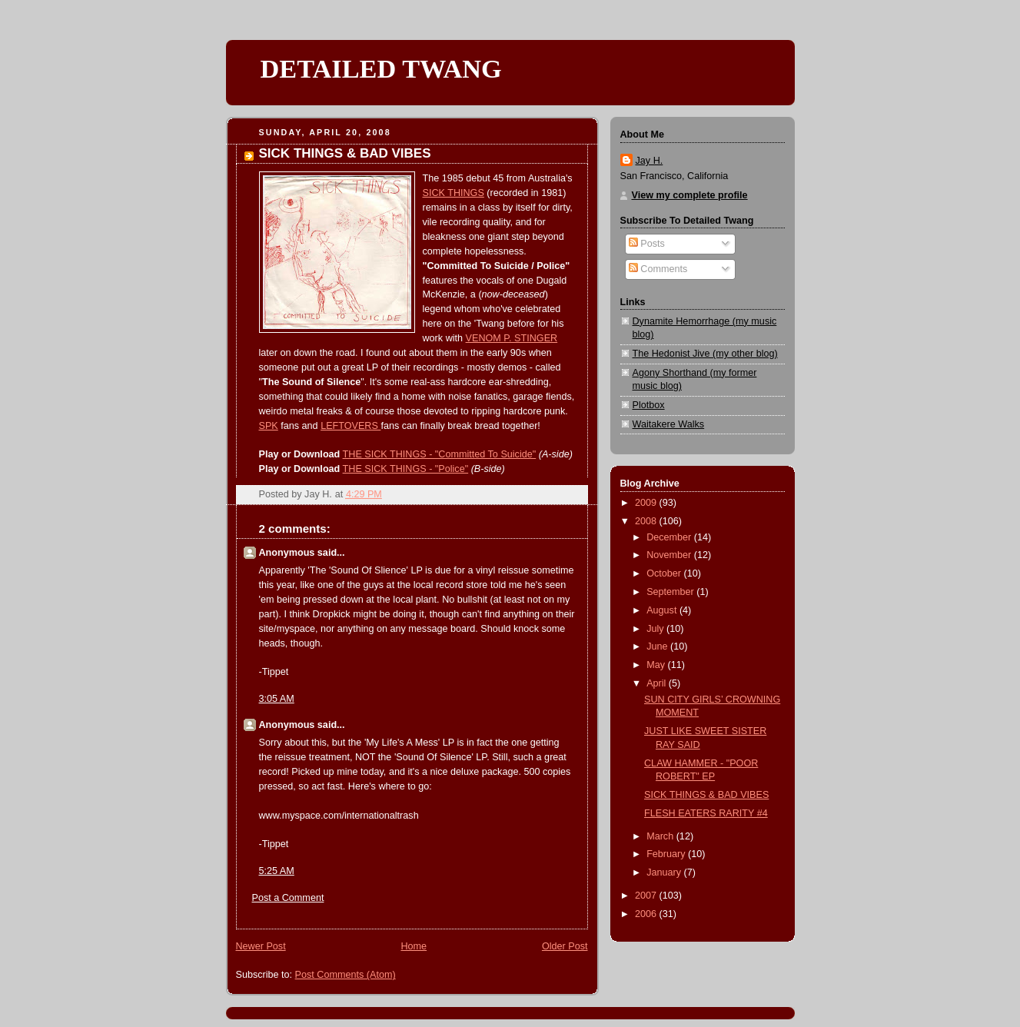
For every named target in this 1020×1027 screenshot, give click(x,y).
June (658, 646)
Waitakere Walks (669, 424)
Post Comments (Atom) (345, 974)
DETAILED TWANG (381, 68)
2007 (647, 895)
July (656, 628)
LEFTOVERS (350, 425)
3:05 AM (276, 698)
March (661, 836)
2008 (647, 521)
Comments (658, 269)
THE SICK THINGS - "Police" (406, 469)
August (662, 610)
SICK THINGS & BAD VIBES (706, 794)
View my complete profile (690, 195)
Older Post (565, 946)
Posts (647, 243)
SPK (268, 425)
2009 (647, 502)
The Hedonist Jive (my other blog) (705, 353)
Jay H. (649, 160)
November (670, 555)
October (664, 573)
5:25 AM (276, 871)
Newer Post (261, 946)
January (664, 872)
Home (413, 946)
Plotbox (649, 405)
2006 (647, 914)
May (656, 665)
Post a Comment (288, 897)
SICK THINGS (453, 193)
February (667, 854)
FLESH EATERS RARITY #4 (706, 813)
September (671, 592)
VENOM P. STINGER (512, 338)
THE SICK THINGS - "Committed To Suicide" (440, 454)
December (670, 537)
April (657, 683)
